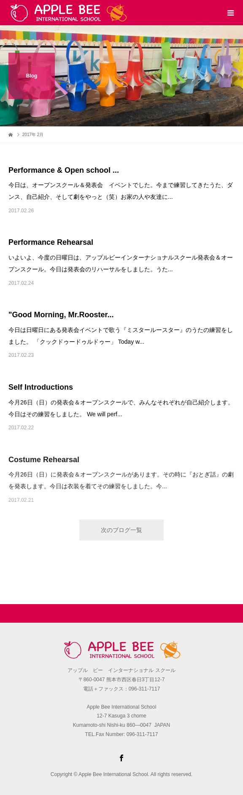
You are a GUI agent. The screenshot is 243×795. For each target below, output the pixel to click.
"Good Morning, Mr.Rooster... (61, 315)
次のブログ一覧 (121, 530)
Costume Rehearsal (43, 459)
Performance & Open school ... (63, 170)
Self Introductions (40, 387)
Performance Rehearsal (50, 242)
